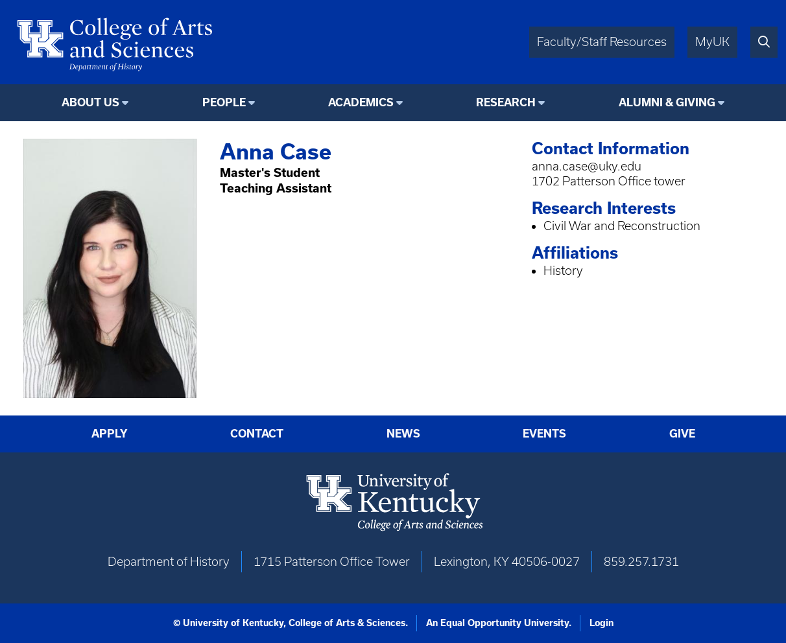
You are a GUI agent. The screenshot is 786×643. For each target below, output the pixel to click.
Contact (256, 433)
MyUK (712, 42)
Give (682, 433)
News (403, 433)
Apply (109, 433)
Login (601, 623)
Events (544, 433)
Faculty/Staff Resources (602, 42)
